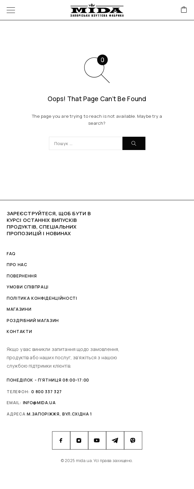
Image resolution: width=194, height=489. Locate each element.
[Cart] (184, 10)
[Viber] (133, 440)
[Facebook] (61, 440)
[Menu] (11, 10)
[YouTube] (97, 440)
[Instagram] (79, 440)
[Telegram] (115, 440)
